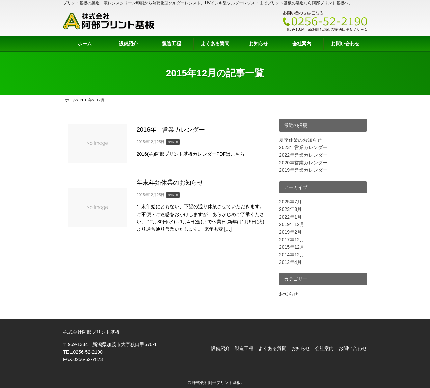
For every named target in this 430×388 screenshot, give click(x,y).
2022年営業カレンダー (303, 155)
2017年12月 (291, 239)
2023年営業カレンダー (303, 147)
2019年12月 (291, 224)
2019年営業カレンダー (303, 170)
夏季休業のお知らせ (300, 140)
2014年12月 (291, 254)
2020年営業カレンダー (303, 162)
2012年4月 (290, 262)
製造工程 (171, 43)
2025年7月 (290, 201)
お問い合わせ (345, 43)
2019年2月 (290, 232)
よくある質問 (215, 43)
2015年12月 (291, 247)
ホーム (85, 43)
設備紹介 (128, 43)
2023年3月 (290, 209)
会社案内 (301, 43)
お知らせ (258, 43)
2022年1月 (290, 217)
